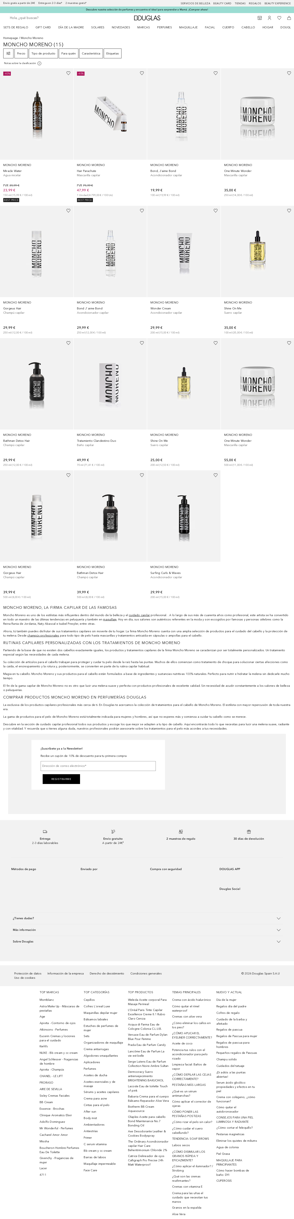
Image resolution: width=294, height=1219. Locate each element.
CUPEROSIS (224, 1180)
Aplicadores (92, 1062)
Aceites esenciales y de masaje (99, 1084)
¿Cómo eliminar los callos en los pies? (191, 1025)
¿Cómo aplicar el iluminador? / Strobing (192, 1168)
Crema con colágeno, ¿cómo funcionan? (235, 1099)
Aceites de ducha (95, 1075)
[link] (36, 135)
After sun (90, 1111)
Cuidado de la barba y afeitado (231, 1021)
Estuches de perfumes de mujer (101, 1028)
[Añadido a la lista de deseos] (68, 73)
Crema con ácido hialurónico (191, 1000)
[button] (147, 918)
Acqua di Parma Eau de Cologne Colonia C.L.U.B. (145, 1027)
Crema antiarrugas (96, 1049)
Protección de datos (27, 973)
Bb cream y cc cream (98, 1151)
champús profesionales (43, 635)
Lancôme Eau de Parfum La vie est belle (146, 1053)
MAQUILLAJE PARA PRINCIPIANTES (229, 1162)
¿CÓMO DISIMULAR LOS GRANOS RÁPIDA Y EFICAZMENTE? (188, 1156)
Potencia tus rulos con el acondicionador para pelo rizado (190, 1054)
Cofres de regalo (228, 1013)
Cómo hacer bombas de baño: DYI (232, 1173)
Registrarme (61, 779)
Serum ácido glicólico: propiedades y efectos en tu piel (235, 1087)
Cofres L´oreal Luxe (97, 1006)
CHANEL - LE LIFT (51, 1076)
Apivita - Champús (52, 1069)
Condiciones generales (146, 973)
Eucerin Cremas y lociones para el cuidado (57, 1038)
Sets (86, 1036)
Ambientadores (94, 1124)
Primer (88, 1137)
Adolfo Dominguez (52, 1122)
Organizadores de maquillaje (103, 1042)
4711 (43, 1175)
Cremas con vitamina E (187, 1186)
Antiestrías (91, 1131)
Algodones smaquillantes (101, 1055)
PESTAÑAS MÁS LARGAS (189, 1085)
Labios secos (181, 1145)
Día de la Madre (71, 27)
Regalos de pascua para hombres (232, 1045)
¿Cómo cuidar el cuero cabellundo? (187, 1131)
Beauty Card (222, 3)
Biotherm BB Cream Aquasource (141, 1109)
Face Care (90, 1170)
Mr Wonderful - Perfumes (56, 1128)
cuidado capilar (139, 615)
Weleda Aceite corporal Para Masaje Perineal (147, 1002)
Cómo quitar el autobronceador (227, 1109)
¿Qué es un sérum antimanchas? (184, 1093)
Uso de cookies (24, 978)
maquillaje (110, 619)
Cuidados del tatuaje (230, 1066)
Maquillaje (188, 27)
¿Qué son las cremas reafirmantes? (186, 1178)
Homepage (10, 38)
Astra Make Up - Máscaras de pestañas (59, 1008)
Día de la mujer (226, 1000)
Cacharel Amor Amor (54, 1135)
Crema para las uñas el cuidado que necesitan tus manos (190, 1197)
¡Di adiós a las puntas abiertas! (231, 1074)
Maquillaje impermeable (100, 1164)
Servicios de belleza (195, 3)
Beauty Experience (278, 3)
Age (42, 1016)
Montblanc (47, 1000)
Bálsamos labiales (96, 1019)
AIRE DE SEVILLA (51, 1089)
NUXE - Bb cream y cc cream (59, 1053)
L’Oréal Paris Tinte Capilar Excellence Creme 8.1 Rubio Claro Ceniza (146, 1014)
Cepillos (89, 1000)
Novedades (121, 27)
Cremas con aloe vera (187, 1016)
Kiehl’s (44, 1046)
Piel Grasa (223, 1154)
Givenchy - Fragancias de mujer (57, 1160)
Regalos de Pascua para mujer (236, 1036)
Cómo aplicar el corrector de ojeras (191, 1104)
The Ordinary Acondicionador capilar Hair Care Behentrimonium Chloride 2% (148, 1146)
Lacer (43, 1168)
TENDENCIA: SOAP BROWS (190, 1138)
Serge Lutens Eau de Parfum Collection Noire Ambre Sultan (148, 1064)
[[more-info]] (23, 63)
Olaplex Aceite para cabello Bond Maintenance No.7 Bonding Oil (147, 1121)
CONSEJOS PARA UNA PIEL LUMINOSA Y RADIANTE (234, 1120)
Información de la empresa (66, 973)
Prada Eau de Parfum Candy (147, 1045)
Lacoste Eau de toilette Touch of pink (148, 1088)
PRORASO (46, 1082)
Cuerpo (228, 27)
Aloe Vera (178, 1214)
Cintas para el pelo (96, 1105)
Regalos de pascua (229, 1029)
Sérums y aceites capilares (101, 1092)
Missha (44, 1141)
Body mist (90, 1118)
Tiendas (240, 3)
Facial (210, 27)
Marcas (143, 27)
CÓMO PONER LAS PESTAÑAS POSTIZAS (186, 1114)
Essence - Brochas (52, 1108)
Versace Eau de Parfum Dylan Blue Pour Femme (147, 1037)
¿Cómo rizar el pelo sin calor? (192, 1122)
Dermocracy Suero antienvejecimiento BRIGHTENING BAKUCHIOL (146, 1076)
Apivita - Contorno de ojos (58, 1023)
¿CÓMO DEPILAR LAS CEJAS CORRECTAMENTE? (191, 1077)
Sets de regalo (15, 27)
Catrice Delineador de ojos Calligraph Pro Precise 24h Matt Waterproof (146, 1160)
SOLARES (98, 27)
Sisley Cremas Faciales (55, 1095)
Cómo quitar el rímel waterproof (185, 1008)
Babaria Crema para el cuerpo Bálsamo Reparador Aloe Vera (148, 1099)
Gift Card (43, 27)
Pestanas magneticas (230, 1134)
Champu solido (226, 1059)
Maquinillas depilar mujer (100, 1013)
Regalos (255, 3)
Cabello (248, 27)
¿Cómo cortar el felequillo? (234, 1127)
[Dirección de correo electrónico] (98, 766)
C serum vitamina (95, 1144)
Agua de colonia (227, 1147)
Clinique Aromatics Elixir (56, 1115)
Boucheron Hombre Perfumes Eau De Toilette (59, 1150)
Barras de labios (95, 1157)
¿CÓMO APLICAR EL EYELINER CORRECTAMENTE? (192, 1035)
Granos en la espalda (186, 1207)
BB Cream (46, 1102)
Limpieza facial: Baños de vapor (189, 1067)
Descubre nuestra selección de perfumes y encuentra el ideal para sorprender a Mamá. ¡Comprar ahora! (147, 9)
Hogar (268, 27)
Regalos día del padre (231, 1006)
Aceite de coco (182, 1043)
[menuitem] (18, 27)
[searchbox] (40, 17)
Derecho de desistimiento (107, 973)
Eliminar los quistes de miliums (236, 1141)
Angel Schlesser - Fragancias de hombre (59, 1061)
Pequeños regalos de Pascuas (236, 1053)
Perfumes (164, 27)
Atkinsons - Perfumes (54, 1029)
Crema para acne (95, 1098)
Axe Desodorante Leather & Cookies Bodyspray (147, 1133)
